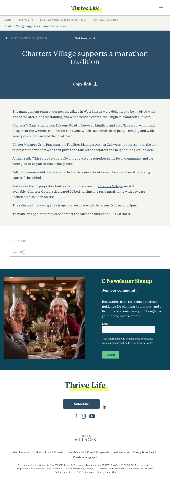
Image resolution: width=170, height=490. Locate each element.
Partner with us (42, 452)
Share (17, 252)
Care (90, 452)
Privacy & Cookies (143, 452)
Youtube (92, 416)
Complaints (102, 452)
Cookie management (85, 457)
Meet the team (21, 452)
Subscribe (81, 404)
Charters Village (110, 186)
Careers (58, 452)
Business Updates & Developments (63, 19)
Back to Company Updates (28, 38)
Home (7, 19)
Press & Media (75, 452)
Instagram (83, 415)
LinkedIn (104, 406)
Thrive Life (25, 19)
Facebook (76, 416)
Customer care (121, 452)
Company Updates (105, 19)
